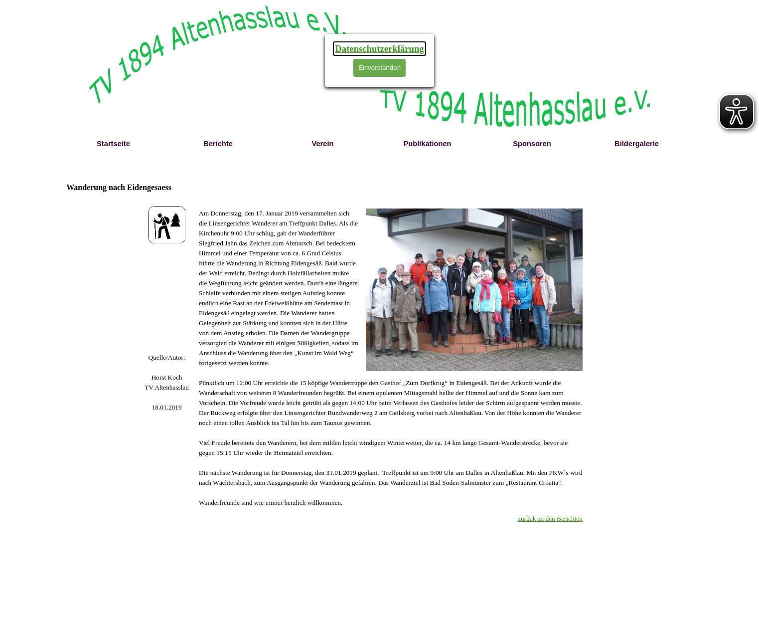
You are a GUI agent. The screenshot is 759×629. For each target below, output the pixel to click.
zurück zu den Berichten (550, 518)
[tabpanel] (167, 383)
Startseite (113, 144)
